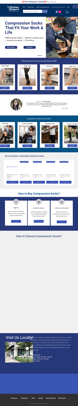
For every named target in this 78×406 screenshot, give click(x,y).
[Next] (70, 37)
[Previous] (8, 37)
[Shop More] (27, 88)
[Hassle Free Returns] (38, 55)
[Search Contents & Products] (31, 11)
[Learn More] (16, 221)
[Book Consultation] (39, 221)
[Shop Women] (11, 47)
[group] (39, 172)
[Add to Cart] (12, 182)
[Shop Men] (30, 47)
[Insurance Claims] (39, 55)
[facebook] (56, 12)
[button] (67, 11)
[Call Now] (62, 222)
